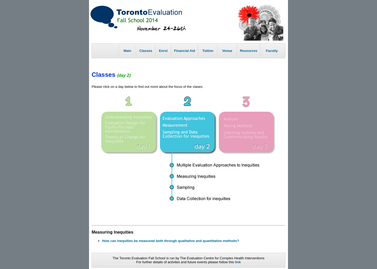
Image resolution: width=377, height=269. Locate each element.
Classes (145, 51)
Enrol (163, 51)
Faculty (272, 51)
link (238, 262)
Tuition (207, 51)
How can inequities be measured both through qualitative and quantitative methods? (170, 241)
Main (127, 51)
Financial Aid (184, 51)
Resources (248, 51)
